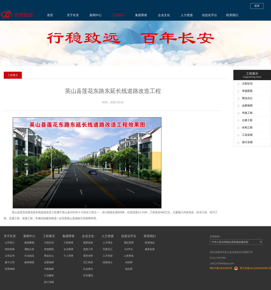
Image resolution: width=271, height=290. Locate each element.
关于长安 (73, 15)
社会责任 (88, 268)
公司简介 (10, 242)
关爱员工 (108, 249)
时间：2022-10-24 (113, 102)
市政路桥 (49, 268)
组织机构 (10, 249)
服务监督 (150, 249)
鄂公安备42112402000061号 (255, 268)
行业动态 (29, 255)
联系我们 (232, 15)
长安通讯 (88, 275)
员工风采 (88, 262)
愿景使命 (88, 242)
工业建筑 (49, 275)
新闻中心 (96, 15)
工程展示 (118, 15)
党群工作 (88, 249)
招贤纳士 (108, 262)
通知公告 (29, 249)
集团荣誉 (141, 15)
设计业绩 (247, 142)
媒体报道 (29, 262)
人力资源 (187, 15)
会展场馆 (247, 105)
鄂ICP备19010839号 (221, 268)
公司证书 (10, 255)
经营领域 (10, 268)
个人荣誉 (68, 255)
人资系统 (129, 255)
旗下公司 (10, 262)
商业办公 (247, 98)
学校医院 (247, 90)
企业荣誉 (68, 249)
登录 (257, 5)
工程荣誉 (68, 242)
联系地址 (150, 242)
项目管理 (129, 242)
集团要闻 (29, 242)
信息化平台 (209, 15)
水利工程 (247, 127)
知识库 (128, 268)
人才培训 (108, 255)
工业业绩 (247, 134)
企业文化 (164, 15)
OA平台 (129, 249)
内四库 (128, 262)
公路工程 (247, 120)
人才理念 (108, 242)
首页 (50, 15)
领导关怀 (88, 255)
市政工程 (247, 112)
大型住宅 (247, 83)
